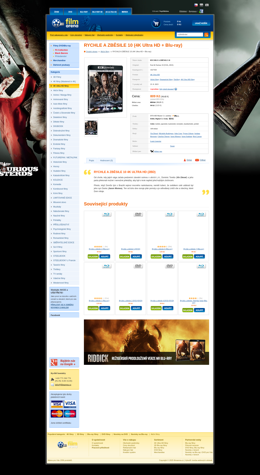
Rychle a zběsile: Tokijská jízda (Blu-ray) (193, 302)
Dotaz (189, 160)
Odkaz (203, 160)
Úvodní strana (91, 52)
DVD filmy (158, 450)
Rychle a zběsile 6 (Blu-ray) (162, 249)
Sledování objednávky (134, 35)
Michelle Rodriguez (166, 133)
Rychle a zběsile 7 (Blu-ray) (193, 249)
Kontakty (119, 35)
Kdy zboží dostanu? (167, 89)
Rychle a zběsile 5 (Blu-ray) (99, 301)
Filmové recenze (192, 445)
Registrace (192, 11)
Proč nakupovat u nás (59, 35)
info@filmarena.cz (63, 384)
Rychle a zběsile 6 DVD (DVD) (162, 301)
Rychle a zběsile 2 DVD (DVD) (130, 301)
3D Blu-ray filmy (160, 445)
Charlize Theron (164, 136)
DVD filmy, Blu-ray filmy (194, 448)
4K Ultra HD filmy (188, 79)
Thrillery (177, 79)
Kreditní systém (129, 452)
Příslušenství (60, 56)
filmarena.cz (179, 460)
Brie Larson (197, 136)
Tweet (172, 146)
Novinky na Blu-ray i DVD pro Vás (199, 452)
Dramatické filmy (166, 79)
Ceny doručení (76, 35)
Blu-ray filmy (159, 448)
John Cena (178, 133)
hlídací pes (158, 151)
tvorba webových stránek (202, 460)
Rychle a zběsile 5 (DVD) (130, 249)
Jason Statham (187, 136)
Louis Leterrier (155, 141)
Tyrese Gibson (188, 133)
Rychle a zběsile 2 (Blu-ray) (99, 249)
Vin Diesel (154, 133)
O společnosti (97, 443)
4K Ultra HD (155, 75)
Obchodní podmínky (105, 35)
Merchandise (159, 452)
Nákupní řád (90, 35)
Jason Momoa (175, 136)
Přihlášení (183, 11)
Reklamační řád (129, 448)
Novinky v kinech (192, 450)
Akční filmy (104, 52)
